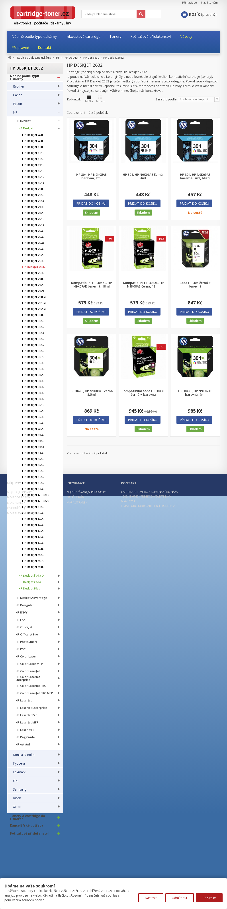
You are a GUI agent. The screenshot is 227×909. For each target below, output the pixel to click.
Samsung (19, 791)
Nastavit (151, 898)
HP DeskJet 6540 (33, 527)
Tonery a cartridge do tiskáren (27, 820)
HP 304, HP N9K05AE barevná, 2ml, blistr (195, 176)
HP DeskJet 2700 (33, 281)
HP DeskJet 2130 (33, 209)
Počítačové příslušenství (29, 835)
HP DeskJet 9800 (33, 569)
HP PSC (20, 651)
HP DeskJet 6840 (33, 539)
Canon (17, 97)
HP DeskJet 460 (32, 143)
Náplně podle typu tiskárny (24, 80)
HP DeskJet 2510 (33, 221)
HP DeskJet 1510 (33, 173)
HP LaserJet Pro (26, 717)
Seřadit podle (166, 99)
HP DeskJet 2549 (33, 251)
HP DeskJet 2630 (33, 263)
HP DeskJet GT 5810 (35, 497)
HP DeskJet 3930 (33, 419)
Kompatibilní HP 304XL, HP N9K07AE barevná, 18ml (91, 284)
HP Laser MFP (25, 732)
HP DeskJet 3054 (33, 335)
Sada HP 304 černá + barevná (195, 284)
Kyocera (19, 765)
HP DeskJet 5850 (33, 509)
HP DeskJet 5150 (33, 443)
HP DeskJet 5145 (33, 437)
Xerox (17, 809)
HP (15, 114)
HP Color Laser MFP (29, 666)
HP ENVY (21, 614)
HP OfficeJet (24, 629)
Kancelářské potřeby (26, 827)
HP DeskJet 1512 (33, 179)
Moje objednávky (19, 878)
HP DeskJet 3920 (33, 413)
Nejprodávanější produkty (86, 878)
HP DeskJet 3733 (33, 395)
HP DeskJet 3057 (33, 347)
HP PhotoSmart (26, 644)
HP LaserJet (24, 702)
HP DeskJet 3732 (33, 389)
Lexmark (19, 774)
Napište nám (209, 2)
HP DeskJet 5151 (33, 449)
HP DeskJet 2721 (33, 293)
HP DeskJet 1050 (33, 161)
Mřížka (89, 99)
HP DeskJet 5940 (33, 515)
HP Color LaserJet (28, 673)
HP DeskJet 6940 (33, 545)
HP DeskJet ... (27, 130)
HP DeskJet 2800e (34, 299)
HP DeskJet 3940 (33, 425)
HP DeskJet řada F (30, 584)
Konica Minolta (24, 757)
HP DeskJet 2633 (33, 275)
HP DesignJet (25, 607)
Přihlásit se (189, 2)
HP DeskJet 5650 (33, 473)
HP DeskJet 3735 (33, 401)
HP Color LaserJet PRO (31, 688)
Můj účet (14, 869)
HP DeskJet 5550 (33, 461)
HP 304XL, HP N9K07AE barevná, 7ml (195, 392)
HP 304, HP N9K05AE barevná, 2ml (91, 176)
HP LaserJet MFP (27, 724)
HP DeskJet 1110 (33, 167)
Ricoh (17, 800)
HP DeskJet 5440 (33, 455)
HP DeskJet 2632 (33, 269)
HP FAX (20, 622)
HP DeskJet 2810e (34, 305)
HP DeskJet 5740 (33, 491)
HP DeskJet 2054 (33, 203)
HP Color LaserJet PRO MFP (34, 695)
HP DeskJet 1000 (33, 149)
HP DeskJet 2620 (33, 257)
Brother (18, 88)
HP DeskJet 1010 (33, 155)
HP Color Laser (26, 658)
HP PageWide (25, 739)
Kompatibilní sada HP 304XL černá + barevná (143, 392)
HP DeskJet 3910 (33, 407)
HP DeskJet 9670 (33, 563)
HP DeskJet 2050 (33, 197)
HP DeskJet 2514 (33, 227)
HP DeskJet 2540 (33, 233)
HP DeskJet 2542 (33, 239)
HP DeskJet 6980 (33, 551)
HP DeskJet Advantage (31, 600)
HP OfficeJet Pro (27, 636)
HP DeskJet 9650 (33, 557)
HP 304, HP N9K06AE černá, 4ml (143, 176)
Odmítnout (179, 898)
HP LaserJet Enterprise (31, 710)
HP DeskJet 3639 (33, 371)
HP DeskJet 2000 (33, 191)
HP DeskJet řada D (31, 577)
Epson (17, 106)
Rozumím (209, 898)
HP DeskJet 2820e (34, 311)
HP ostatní (23, 746)
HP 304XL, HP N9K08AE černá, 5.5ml (91, 392)
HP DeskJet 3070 (33, 359)
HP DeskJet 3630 (33, 365)
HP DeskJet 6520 (33, 521)
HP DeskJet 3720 (33, 377)
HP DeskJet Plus (29, 590)
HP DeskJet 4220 (33, 431)
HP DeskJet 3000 (33, 317)
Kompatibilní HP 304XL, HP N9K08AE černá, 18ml (143, 284)
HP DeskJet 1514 (33, 185)
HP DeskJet (23, 123)
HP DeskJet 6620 (33, 533)
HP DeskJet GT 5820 (35, 503)
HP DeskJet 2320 (33, 215)
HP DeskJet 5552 (33, 467)
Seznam (100, 99)
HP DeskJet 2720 (33, 287)
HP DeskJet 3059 (33, 353)
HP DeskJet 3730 (33, 383)
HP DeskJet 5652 (33, 479)
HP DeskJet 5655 (33, 485)
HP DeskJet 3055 (33, 341)
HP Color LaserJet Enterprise (28, 680)
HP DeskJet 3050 (33, 323)
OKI (15, 783)
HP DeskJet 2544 (33, 245)
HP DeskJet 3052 (33, 329)
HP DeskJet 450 (32, 137)
